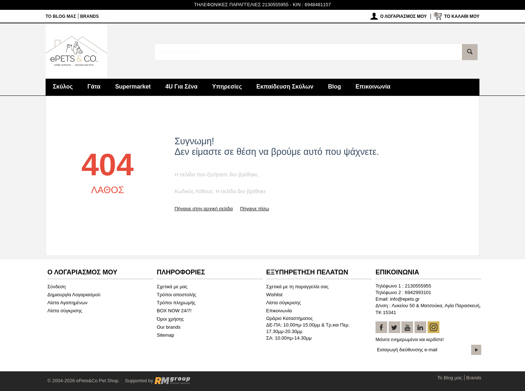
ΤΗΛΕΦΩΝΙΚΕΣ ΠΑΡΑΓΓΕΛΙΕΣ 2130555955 (241, 4)
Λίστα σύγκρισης (64, 310)
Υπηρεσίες (227, 86)
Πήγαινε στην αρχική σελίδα (204, 208)
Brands (89, 16)
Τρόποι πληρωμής (176, 302)
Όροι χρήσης (170, 319)
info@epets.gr (405, 299)
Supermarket (133, 86)
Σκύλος (63, 86)
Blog (334, 86)
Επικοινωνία (372, 86)
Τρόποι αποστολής (176, 294)
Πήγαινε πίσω (254, 208)
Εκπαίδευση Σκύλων (284, 86)
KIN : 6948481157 (312, 4)
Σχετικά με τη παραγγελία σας (297, 286)
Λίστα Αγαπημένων (67, 302)
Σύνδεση (56, 286)
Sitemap (165, 335)
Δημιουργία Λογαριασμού (73, 294)
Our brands (168, 327)
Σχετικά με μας (172, 286)
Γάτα (94, 86)
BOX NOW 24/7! (174, 310)
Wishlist (274, 294)
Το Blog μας (61, 16)
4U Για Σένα (181, 86)
